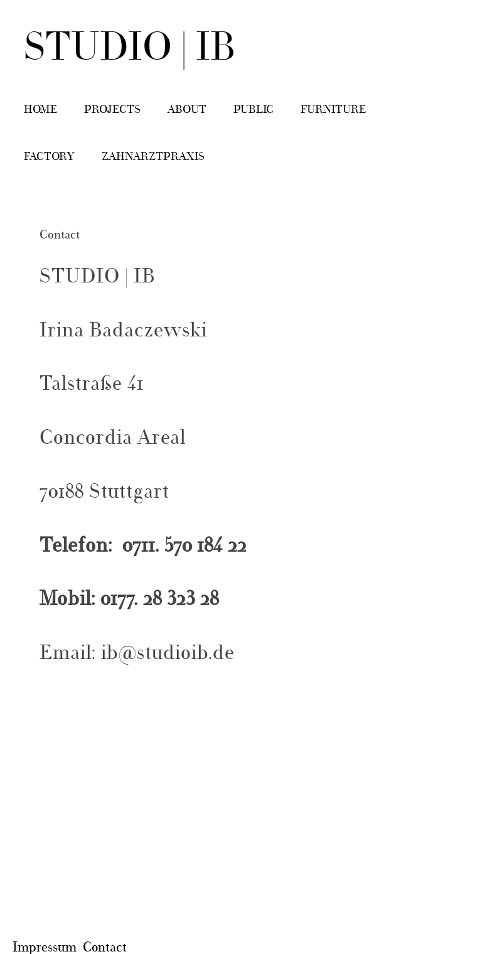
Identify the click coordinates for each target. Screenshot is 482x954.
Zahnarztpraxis (153, 157)
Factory (49, 157)
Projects (112, 110)
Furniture (333, 110)
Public (253, 110)
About (187, 110)
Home (40, 110)
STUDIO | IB (130, 50)
